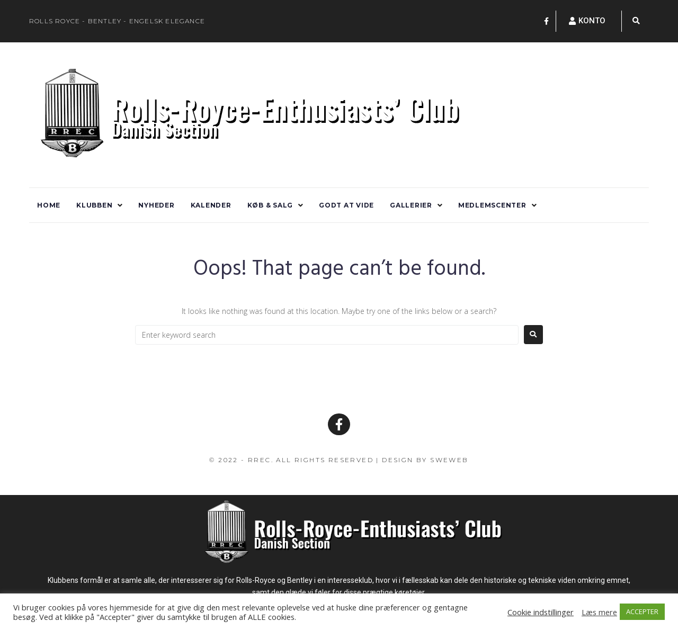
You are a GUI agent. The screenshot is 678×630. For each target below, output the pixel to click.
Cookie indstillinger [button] (540, 612)
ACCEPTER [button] (642, 611)
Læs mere (599, 612)
